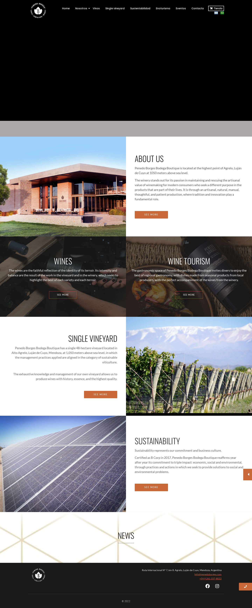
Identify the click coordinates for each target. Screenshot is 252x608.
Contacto (197, 8)
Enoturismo (163, 8)
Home (66, 8)
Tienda (218, 8)
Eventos (181, 8)
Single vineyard (115, 8)
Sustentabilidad (140, 8)
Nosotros (81, 8)
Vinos (96, 8)
